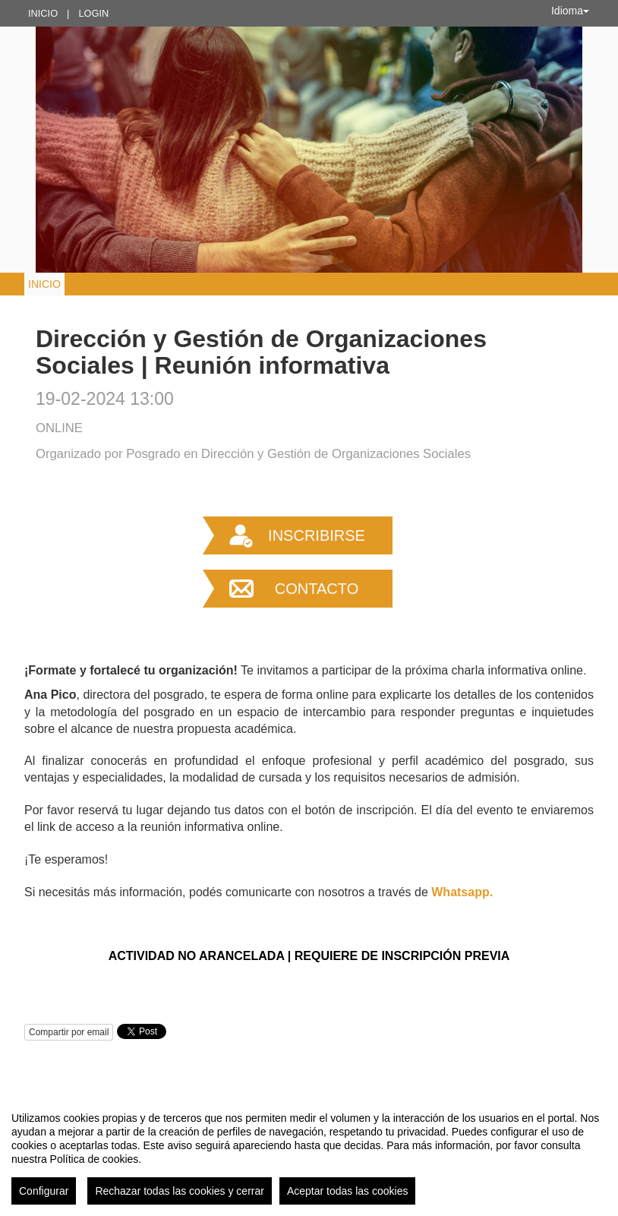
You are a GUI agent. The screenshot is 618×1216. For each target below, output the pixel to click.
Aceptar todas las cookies (347, 1191)
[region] (309, 1152)
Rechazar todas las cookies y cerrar (179, 1191)
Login (93, 13)
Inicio (43, 13)
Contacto (316, 588)
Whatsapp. (462, 892)
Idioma (570, 11)
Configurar (43, 1191)
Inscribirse (316, 535)
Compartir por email (69, 1032)
